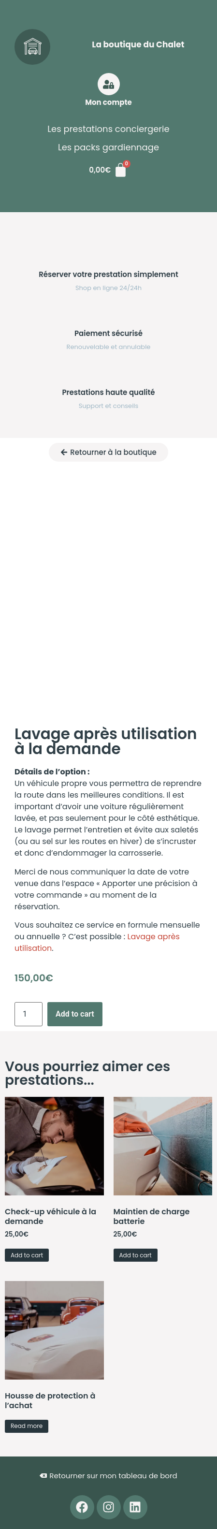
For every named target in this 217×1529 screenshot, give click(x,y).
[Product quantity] (28, 1014)
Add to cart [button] (27, 1255)
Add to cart (75, 1014)
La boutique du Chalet (138, 44)
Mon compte (108, 102)
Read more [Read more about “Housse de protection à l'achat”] (27, 1426)
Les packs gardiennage (108, 147)
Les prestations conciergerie (108, 129)
